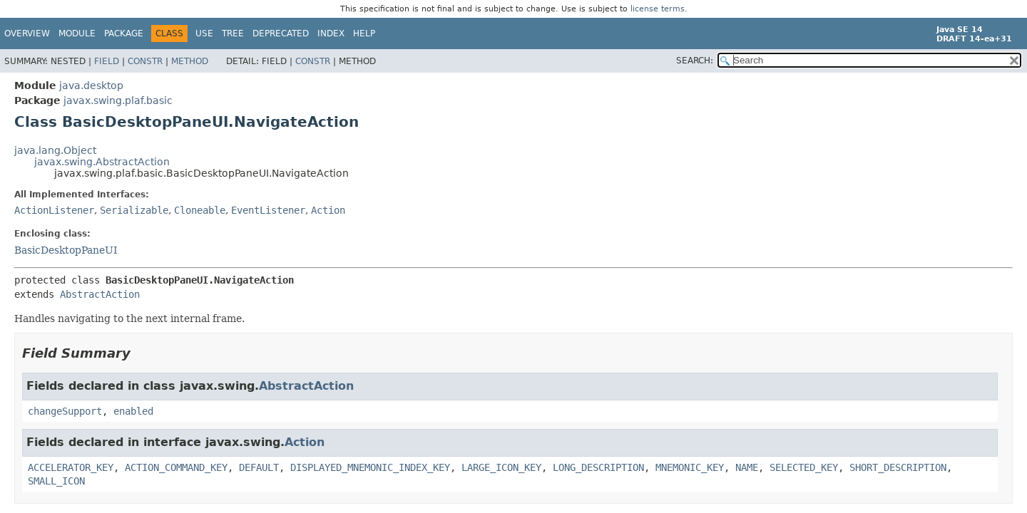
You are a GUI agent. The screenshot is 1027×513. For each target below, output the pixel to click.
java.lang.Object (55, 150)
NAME (746, 467)
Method (189, 61)
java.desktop (91, 85)
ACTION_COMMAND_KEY (176, 467)
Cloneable (199, 210)
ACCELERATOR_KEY (70, 467)
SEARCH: (694, 61)
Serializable (134, 210)
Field (106, 61)
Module (77, 33)
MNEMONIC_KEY (689, 467)
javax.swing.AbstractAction (102, 161)
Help (364, 33)
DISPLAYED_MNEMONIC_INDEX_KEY (370, 467)
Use (204, 33)
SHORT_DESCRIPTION (897, 467)
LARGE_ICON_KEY (501, 467)
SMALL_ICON (56, 481)
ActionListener (54, 210)
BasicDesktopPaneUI (66, 250)
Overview (27, 33)
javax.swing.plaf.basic (118, 100)
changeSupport (65, 411)
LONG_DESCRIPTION (598, 467)
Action (328, 210)
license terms (657, 9)
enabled (133, 411)
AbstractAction (100, 294)
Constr (145, 61)
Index (330, 33)
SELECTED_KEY (804, 467)
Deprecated (280, 33)
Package (123, 33)
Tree (233, 33)
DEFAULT (259, 467)
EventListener (268, 210)
